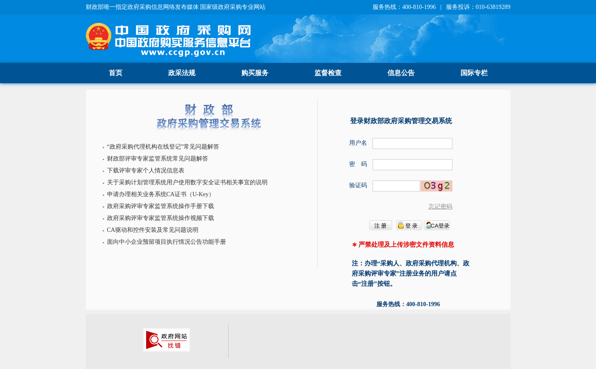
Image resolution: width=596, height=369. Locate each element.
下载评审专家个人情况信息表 (145, 170)
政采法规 (181, 72)
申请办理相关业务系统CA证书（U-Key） (161, 194)
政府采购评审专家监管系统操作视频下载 (160, 218)
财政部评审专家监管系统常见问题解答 (157, 158)
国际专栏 (474, 72)
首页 (115, 72)
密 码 (358, 164)
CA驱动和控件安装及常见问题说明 (152, 230)
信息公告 (401, 72)
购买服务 (254, 72)
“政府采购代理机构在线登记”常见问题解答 (163, 147)
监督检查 (328, 72)
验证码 (358, 185)
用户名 (358, 143)
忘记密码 (440, 206)
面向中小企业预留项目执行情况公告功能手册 (166, 242)
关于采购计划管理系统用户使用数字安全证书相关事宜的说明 (187, 182)
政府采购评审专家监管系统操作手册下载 (160, 206)
